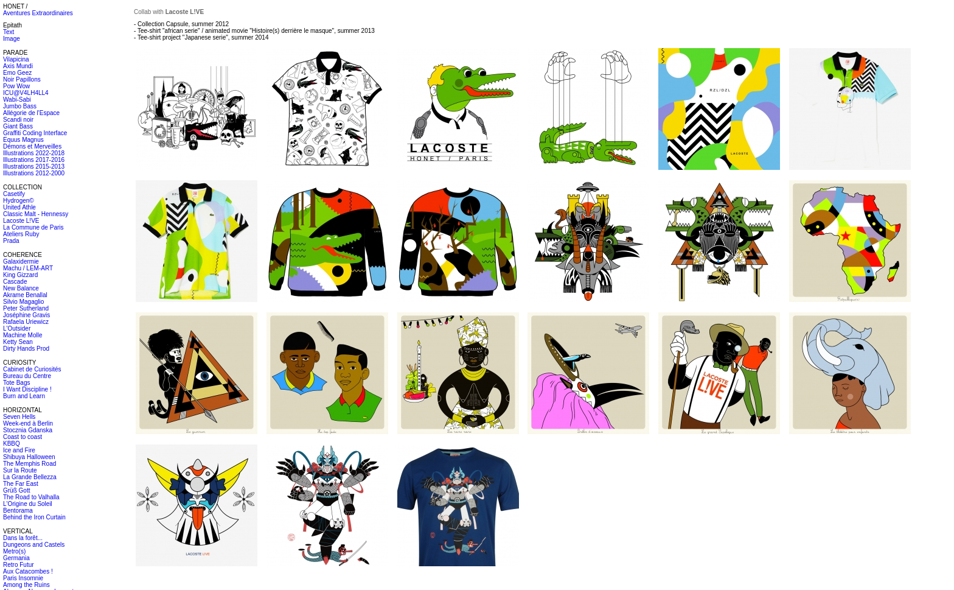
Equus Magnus (23, 139)
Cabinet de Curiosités (32, 369)
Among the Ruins (26, 584)
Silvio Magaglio (23, 301)
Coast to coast (22, 437)
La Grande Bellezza (30, 477)
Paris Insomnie (23, 578)
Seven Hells (19, 416)
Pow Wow (16, 86)
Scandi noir (18, 119)
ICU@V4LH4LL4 (26, 93)
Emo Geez (17, 72)
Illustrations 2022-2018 (33, 153)
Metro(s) (14, 551)
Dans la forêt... (23, 538)
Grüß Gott (16, 490)
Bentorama (18, 510)
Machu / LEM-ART (28, 268)
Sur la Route (20, 470)
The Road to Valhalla (31, 497)
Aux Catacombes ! (28, 571)
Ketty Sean (18, 342)
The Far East (20, 483)
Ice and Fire (19, 450)
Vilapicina (16, 59)
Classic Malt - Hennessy (35, 214)
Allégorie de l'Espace (31, 113)
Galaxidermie (21, 261)
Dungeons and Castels (33, 544)
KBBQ (11, 443)
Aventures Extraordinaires (38, 13)
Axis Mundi (18, 66)
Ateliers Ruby (21, 234)
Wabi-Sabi (17, 99)
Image (11, 38)
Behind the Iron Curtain (34, 517)
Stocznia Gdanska (27, 430)
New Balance (21, 288)
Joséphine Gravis (26, 315)
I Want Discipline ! (27, 389)
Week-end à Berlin (28, 423)
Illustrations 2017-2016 (33, 159)
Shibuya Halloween (29, 457)
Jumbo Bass (20, 106)
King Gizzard (20, 275)
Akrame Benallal (25, 295)
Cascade (15, 281)
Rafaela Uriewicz (26, 321)
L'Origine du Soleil (27, 503)
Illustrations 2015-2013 (33, 166)
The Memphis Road (29, 463)
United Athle (19, 207)
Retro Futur (18, 564)
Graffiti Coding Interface (35, 133)
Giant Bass (18, 126)
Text (8, 32)
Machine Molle (22, 335)
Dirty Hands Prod (26, 348)
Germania (16, 558)
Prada (11, 240)
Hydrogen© (18, 200)
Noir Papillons (22, 79)
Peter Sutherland (26, 308)
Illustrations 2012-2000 (33, 173)
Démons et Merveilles (32, 146)
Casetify (14, 194)
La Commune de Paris (33, 227)
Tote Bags (16, 382)
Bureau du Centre (27, 376)
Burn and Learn (24, 396)
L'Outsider (16, 328)
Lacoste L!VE (21, 220)
